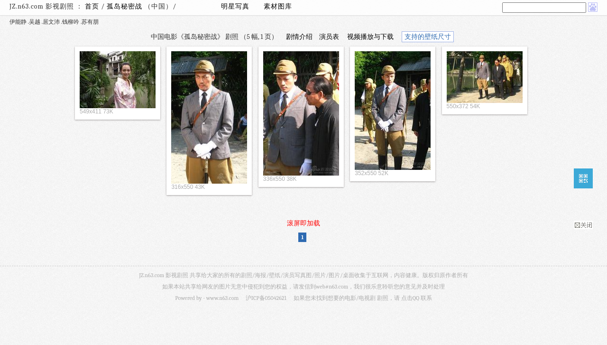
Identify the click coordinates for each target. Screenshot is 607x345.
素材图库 (278, 6)
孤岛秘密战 (125, 6)
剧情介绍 (299, 37)
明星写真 (235, 6)
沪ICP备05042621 (266, 298)
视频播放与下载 (370, 37)
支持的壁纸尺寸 (428, 37)
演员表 (329, 37)
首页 (92, 6)
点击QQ (410, 298)
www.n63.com (222, 298)
